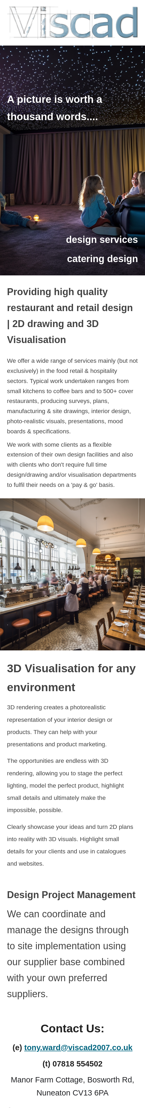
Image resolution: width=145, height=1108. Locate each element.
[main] (72, 106)
